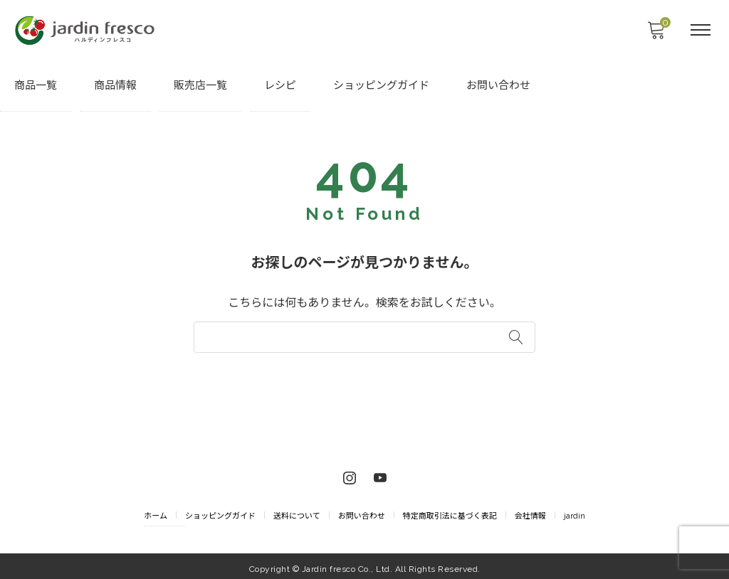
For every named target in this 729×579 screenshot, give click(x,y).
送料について (296, 511)
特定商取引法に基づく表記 (450, 511)
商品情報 (115, 86)
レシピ (280, 86)
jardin (574, 511)
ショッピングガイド (381, 86)
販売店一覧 (200, 86)
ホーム (155, 511)
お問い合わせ (498, 86)
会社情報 (530, 511)
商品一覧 (35, 86)
